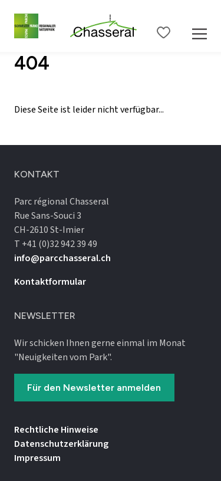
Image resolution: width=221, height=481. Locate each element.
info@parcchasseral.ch (62, 258)
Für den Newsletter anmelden (94, 387)
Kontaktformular (50, 281)
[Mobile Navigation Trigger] (199, 25)
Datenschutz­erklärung (61, 443)
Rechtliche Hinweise (56, 429)
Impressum (37, 458)
